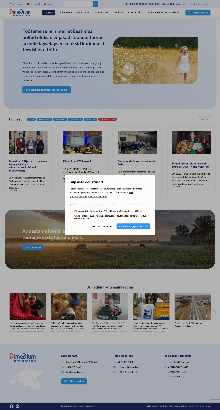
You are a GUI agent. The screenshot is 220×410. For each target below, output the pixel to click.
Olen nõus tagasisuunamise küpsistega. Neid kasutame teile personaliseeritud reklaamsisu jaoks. (110, 217)
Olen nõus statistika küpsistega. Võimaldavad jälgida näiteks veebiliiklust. (108, 211)
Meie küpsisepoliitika (97, 196)
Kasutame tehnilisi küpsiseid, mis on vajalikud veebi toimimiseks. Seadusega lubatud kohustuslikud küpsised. (109, 205)
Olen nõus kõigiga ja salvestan (133, 226)
